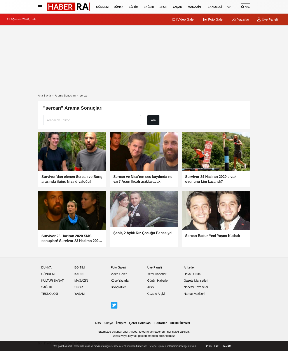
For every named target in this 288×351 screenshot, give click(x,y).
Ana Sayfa (44, 95)
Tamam (227, 346)
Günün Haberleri (158, 280)
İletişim (121, 323)
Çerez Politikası (140, 323)
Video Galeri (184, 19)
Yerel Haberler (156, 274)
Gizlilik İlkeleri (180, 323)
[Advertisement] (144, 59)
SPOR (163, 7)
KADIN (79, 274)
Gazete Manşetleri (196, 280)
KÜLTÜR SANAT (52, 280)
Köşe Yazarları (120, 280)
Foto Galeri (213, 19)
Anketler (189, 267)
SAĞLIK (149, 7)
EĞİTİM (133, 7)
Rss (98, 323)
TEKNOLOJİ (214, 7)
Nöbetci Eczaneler (196, 287)
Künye (108, 323)
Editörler (160, 323)
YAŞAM (177, 7)
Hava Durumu (193, 274)
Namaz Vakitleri (194, 293)
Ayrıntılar (212, 346)
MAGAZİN (194, 7)
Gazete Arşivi (156, 293)
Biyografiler (118, 287)
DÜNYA (118, 7)
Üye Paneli (267, 19)
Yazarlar (240, 19)
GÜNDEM (102, 7)
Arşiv (150, 287)
